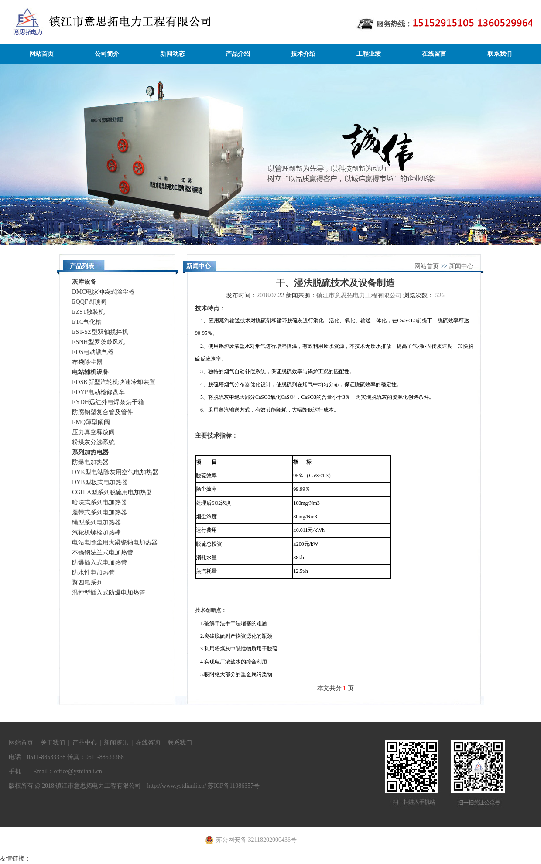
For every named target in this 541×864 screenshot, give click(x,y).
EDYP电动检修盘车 (98, 392)
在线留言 (434, 54)
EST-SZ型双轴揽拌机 (100, 332)
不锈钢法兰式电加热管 (102, 552)
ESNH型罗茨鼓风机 (98, 342)
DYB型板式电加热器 (100, 482)
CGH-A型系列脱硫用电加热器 (112, 492)
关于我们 (53, 742)
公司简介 (107, 54)
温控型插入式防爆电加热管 (108, 592)
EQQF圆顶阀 (89, 302)
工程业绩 (368, 54)
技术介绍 (303, 54)
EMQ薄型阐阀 (91, 422)
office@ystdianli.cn (78, 771)
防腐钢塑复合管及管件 (102, 412)
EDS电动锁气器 (93, 352)
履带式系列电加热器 (99, 512)
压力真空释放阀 (93, 432)
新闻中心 (461, 266)
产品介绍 (238, 54)
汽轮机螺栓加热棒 (96, 532)
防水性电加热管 (93, 572)
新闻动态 (172, 54)
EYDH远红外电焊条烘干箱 (108, 402)
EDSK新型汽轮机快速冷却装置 (113, 382)
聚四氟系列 (87, 582)
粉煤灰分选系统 (93, 442)
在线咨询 (148, 742)
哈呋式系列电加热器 (99, 502)
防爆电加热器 (90, 462)
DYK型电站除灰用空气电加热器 (115, 472)
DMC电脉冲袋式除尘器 (103, 292)
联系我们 (499, 54)
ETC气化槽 (87, 322)
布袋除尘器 (87, 362)
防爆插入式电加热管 (99, 562)
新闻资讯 (116, 742)
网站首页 (41, 54)
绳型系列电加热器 (96, 522)
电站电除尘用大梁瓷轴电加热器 (115, 542)
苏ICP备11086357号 (234, 785)
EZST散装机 (88, 312)
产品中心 (84, 742)
